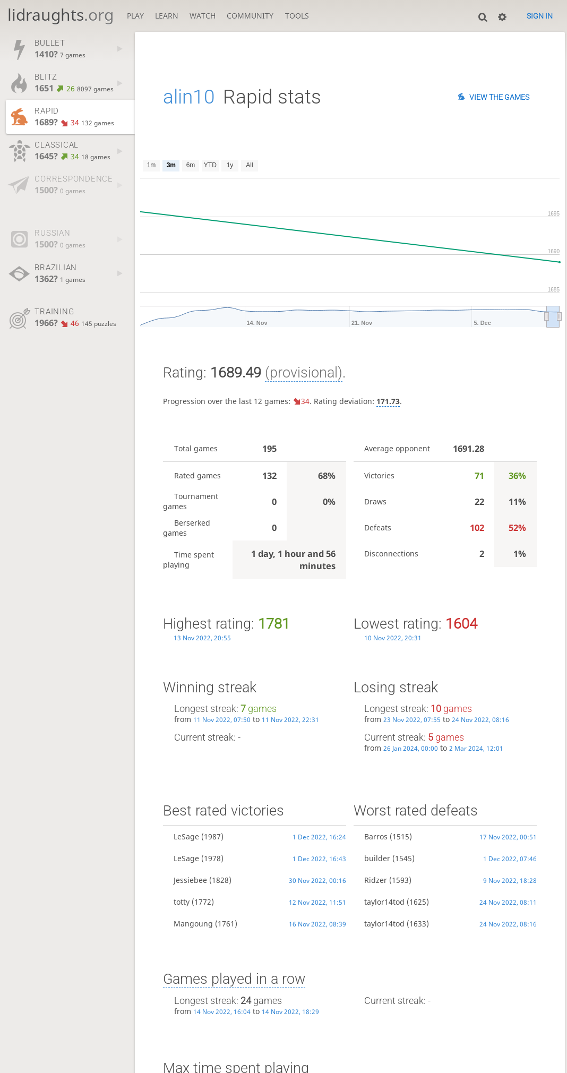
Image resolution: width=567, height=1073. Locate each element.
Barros (376, 836)
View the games (499, 97)
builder (377, 858)
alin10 (189, 96)
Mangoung (193, 924)
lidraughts (60, 14)
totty (182, 902)
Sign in (540, 16)
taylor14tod (384, 902)
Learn (166, 16)
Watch (203, 16)
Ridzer (375, 880)
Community (250, 16)
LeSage (186, 836)
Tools (297, 16)
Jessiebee (190, 880)
